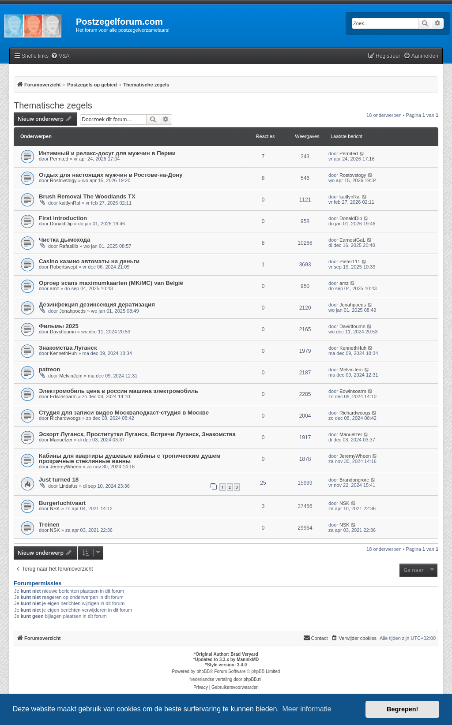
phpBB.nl (253, 679)
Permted (59, 158)
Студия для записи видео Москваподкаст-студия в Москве (124, 412)
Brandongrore (354, 479)
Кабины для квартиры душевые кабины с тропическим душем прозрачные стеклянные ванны (129, 458)
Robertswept (63, 266)
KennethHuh (63, 353)
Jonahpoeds (72, 311)
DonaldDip (61, 223)
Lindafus (68, 486)
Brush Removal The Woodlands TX (87, 196)
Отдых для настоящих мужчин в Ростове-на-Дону (111, 175)
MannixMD (248, 659)
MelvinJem (71, 375)
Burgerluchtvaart (62, 503)
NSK (55, 508)
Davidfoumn (63, 331)
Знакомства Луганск (68, 347)
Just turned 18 (59, 479)
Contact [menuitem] (315, 638)
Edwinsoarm (63, 396)
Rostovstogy (63, 180)
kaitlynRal (69, 203)
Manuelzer (61, 439)
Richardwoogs (65, 418)
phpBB (203, 671)
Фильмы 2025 (59, 326)
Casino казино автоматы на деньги (89, 261)
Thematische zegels (53, 105)
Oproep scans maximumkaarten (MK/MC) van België (111, 283)
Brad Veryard (244, 654)
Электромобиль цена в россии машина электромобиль (118, 391)
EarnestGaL (352, 240)
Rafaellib (68, 246)
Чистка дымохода (64, 239)
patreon (49, 369)
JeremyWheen (65, 466)
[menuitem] (60, 56)
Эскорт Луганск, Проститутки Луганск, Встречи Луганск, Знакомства (137, 434)
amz (54, 288)
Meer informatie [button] (306, 709)
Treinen (49, 524)
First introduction (63, 218)
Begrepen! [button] (402, 709)
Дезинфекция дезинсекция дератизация (97, 304)
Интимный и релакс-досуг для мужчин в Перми (107, 153)
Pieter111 (349, 261)
